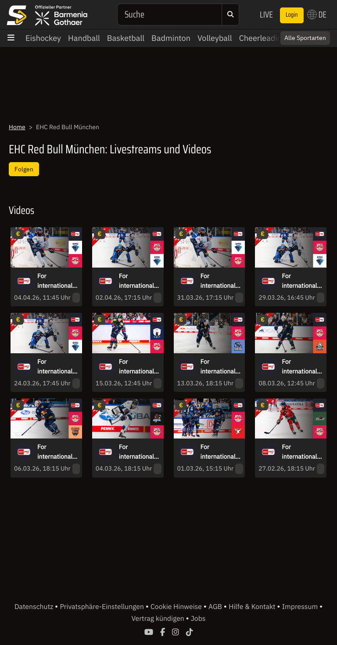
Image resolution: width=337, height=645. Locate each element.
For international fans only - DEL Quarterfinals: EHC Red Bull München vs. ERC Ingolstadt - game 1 (58, 367)
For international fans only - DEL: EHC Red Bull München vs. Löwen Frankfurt (301, 367)
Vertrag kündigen (159, 618)
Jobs (198, 618)
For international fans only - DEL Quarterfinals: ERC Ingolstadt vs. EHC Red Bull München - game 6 (58, 281)
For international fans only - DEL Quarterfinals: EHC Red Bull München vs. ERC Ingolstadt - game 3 (302, 281)
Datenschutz (34, 606)
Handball (84, 38)
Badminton (170, 38)
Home (17, 127)
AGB (216, 606)
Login (292, 15)
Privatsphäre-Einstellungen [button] (102, 606)
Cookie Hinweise (177, 606)
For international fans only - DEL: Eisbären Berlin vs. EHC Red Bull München (138, 367)
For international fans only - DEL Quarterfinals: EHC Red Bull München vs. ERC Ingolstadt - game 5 (139, 281)
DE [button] (316, 14)
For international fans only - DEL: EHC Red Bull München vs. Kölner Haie (221, 452)
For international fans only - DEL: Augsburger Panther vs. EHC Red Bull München (300, 452)
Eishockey (43, 38)
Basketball (125, 38)
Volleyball (214, 38)
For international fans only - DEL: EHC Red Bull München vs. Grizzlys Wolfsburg (56, 452)
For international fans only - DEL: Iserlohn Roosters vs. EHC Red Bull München (137, 452)
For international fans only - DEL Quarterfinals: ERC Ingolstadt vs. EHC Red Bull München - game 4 (221, 281)
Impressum (300, 606)
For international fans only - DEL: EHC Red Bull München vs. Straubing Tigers (220, 367)
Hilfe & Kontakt (253, 606)
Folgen (23, 169)
